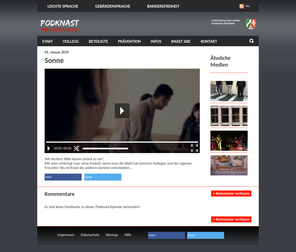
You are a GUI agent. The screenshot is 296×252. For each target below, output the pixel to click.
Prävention (129, 41)
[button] (63, 177)
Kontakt (209, 41)
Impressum (66, 235)
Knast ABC (181, 41)
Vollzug (71, 41)
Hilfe (127, 235)
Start (47, 41)
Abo (247, 6)
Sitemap (112, 235)
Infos (156, 41)
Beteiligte (98, 41)
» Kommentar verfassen (231, 193)
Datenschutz (90, 235)
